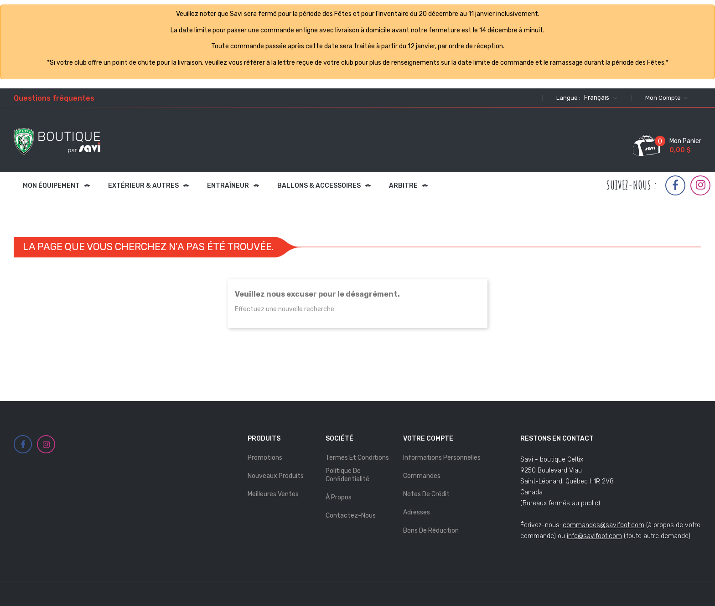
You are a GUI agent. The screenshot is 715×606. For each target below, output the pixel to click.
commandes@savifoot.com (603, 525)
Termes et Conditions (357, 458)
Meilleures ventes (273, 494)
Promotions (265, 458)
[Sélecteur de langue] (599, 98)
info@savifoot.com (594, 536)
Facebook (675, 185)
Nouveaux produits (276, 476)
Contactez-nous (351, 515)
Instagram (700, 185)
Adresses (416, 512)
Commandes (421, 476)
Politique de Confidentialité (347, 475)
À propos (339, 497)
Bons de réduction (431, 530)
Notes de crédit (426, 494)
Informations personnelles (442, 458)
